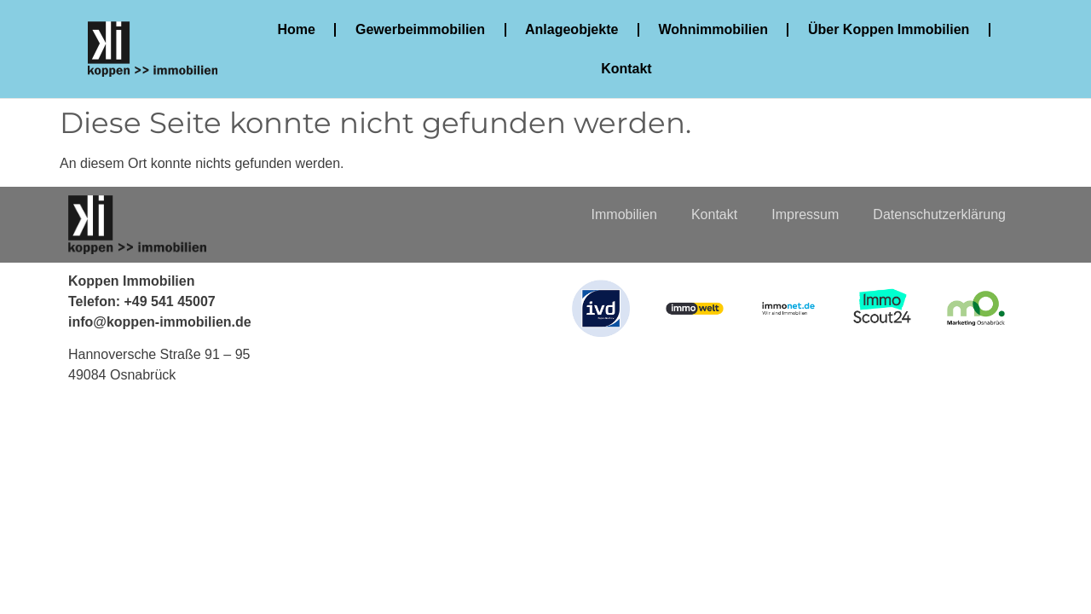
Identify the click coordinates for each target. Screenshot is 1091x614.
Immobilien (624, 214)
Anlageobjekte (571, 29)
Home (296, 29)
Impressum (805, 214)
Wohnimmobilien (714, 29)
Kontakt (627, 68)
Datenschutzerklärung (939, 214)
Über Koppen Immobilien (888, 29)
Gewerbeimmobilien (420, 29)
